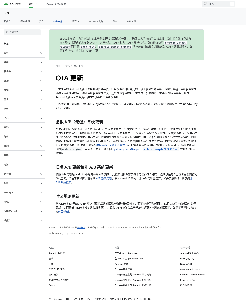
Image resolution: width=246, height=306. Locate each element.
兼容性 (75, 21)
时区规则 (63, 211)
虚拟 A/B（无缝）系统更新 (112, 145)
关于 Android (56, 299)
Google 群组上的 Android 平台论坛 (133, 274)
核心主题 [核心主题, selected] (58, 21)
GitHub (52, 285)
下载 (51, 263)
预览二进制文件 (57, 269)
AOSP (58, 66)
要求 (51, 258)
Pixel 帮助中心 (187, 258)
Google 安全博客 (123, 269)
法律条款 (78, 299)
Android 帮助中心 (189, 253)
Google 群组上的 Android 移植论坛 (133, 285)
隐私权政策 (100, 299)
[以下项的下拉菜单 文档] (37, 4)
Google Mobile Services (192, 274)
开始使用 (25, 21)
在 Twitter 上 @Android (127, 253)
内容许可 (81, 227)
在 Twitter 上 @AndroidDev (129, 258)
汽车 (115, 21)
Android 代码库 (57, 253)
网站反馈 (114, 299)
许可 (89, 299)
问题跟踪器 (186, 285)
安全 (41, 21)
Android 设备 (95, 21)
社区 (68, 299)
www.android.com (190, 269)
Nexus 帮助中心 (188, 263)
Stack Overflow (188, 279)
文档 (6, 13)
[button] (19, 53)
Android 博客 (121, 263)
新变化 (7, 21)
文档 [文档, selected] (31, 3)
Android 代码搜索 (56, 3)
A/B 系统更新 (104, 178)
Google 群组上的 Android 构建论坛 (133, 279)
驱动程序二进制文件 (59, 279)
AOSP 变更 (91, 50)
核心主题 (78, 66)
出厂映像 (53, 274)
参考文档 (131, 21)
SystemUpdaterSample (126, 149)
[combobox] (218, 4)
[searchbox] (22, 32)
